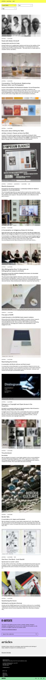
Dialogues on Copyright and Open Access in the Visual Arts (17, 405)
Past (14, 1)
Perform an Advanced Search (9, 629)
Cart (4, 676)
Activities (4, 1)
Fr (36, 678)
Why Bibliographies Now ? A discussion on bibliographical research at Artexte (15, 270)
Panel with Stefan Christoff (10, 41)
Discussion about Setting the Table (13, 131)
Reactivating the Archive (9, 362)
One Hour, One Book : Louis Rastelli (13, 559)
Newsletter (5, 674)
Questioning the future (9, 601)
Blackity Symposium (8, 186)
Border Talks (5, 517)
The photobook (7, 453)
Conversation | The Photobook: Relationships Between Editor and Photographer (16, 84)
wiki (29, 184)
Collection (4, 312)
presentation (17, 184)
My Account (5, 675)
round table (9, 38)
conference (9, 184)
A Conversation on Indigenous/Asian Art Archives (17, 230)
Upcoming (9, 1)
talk (15, 557)
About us (5, 673)
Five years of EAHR (7, 315)
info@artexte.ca (6, 667)
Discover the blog (6, 652)
